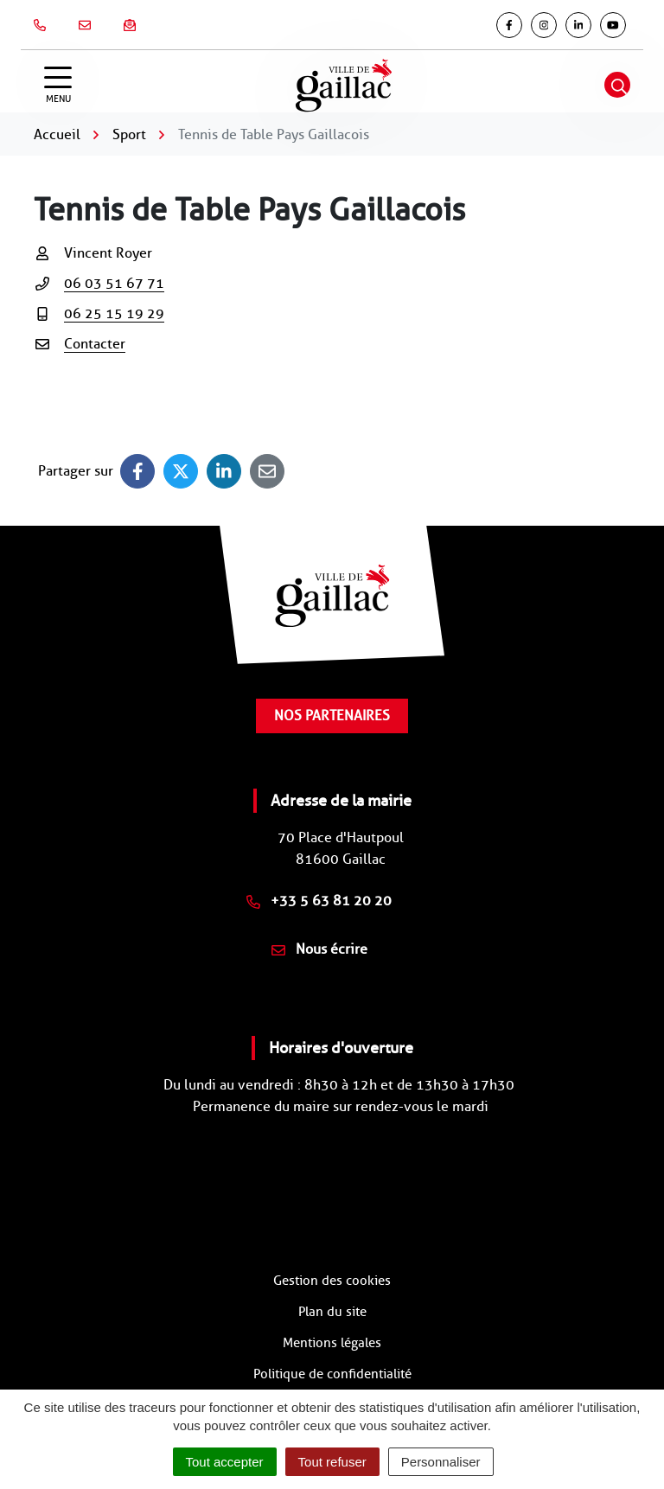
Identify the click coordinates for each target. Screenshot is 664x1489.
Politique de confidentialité (332, 1374)
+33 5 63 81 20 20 (319, 900)
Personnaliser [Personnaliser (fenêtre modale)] (441, 1461)
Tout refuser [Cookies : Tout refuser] (332, 1461)
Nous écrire (319, 949)
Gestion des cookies (332, 1280)
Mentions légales (332, 1343)
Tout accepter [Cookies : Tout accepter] (225, 1461)
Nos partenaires (332, 715)
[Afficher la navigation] (58, 85)
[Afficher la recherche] (617, 85)
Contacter (94, 344)
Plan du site (332, 1312)
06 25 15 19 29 (114, 313)
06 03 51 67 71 (114, 283)
